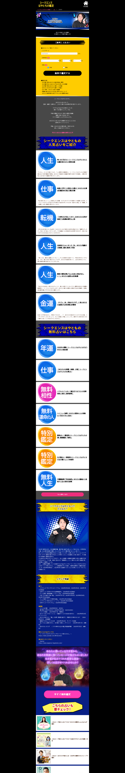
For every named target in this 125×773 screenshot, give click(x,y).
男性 (66, 67)
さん (60, 53)
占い (54, 9)
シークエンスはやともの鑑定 (44, 9)
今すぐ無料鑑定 (62, 694)
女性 (51, 67)
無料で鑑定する (62, 73)
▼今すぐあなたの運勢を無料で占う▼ (62, 132)
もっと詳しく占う (62, 494)
